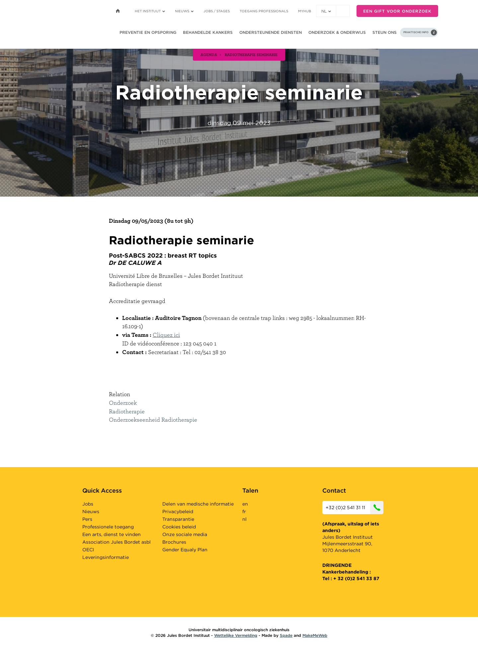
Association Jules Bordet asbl (116, 542)
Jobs (87, 504)
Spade (286, 635)
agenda (208, 54)
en (245, 504)
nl (326, 11)
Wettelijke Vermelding (235, 635)
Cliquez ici (166, 334)
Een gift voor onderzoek (397, 11)
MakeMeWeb (314, 635)
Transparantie (178, 519)
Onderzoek (123, 402)
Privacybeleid (177, 511)
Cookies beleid (179, 526)
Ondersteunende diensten (270, 32)
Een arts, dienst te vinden (111, 534)
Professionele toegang (108, 526)
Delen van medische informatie (198, 504)
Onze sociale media (184, 534)
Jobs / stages (216, 11)
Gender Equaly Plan (184, 549)
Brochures (174, 542)
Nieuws (184, 11)
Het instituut (150, 11)
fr (244, 511)
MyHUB (304, 11)
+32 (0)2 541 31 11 (354, 507)
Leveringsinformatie (105, 557)
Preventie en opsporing (148, 32)
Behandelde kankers (208, 32)
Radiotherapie (127, 411)
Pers (87, 519)
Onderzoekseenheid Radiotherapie (153, 419)
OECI (88, 549)
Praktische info (416, 32)
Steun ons (384, 32)
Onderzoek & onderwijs (337, 32)
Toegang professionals (264, 11)
